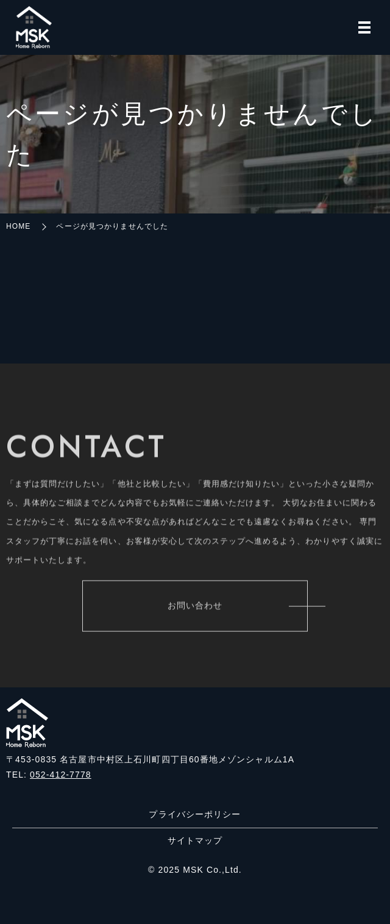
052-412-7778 (60, 774)
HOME (18, 226)
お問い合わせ (195, 607)
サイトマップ (195, 840)
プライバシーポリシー (195, 814)
